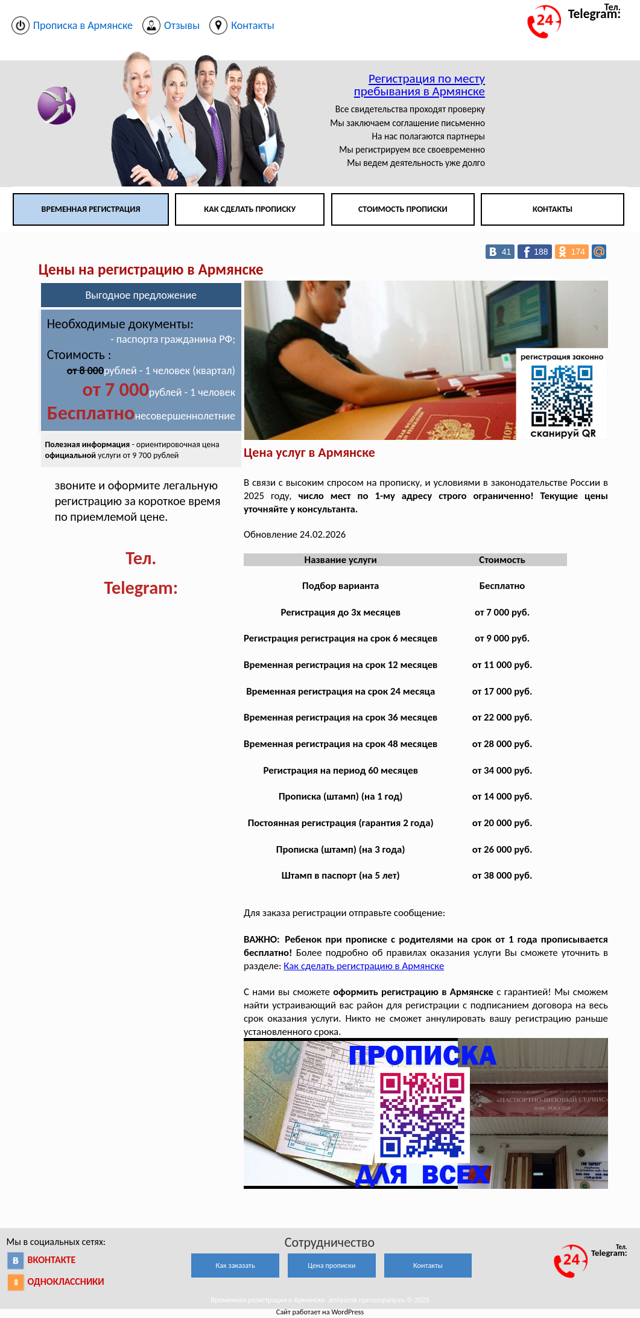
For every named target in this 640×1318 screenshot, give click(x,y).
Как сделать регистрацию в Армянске (364, 966)
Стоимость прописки (403, 209)
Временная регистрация (91, 209)
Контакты (552, 209)
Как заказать (235, 1265)
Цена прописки (331, 1265)
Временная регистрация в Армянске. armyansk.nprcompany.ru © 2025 (320, 1299)
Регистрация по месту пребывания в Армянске (419, 85)
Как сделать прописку (250, 209)
